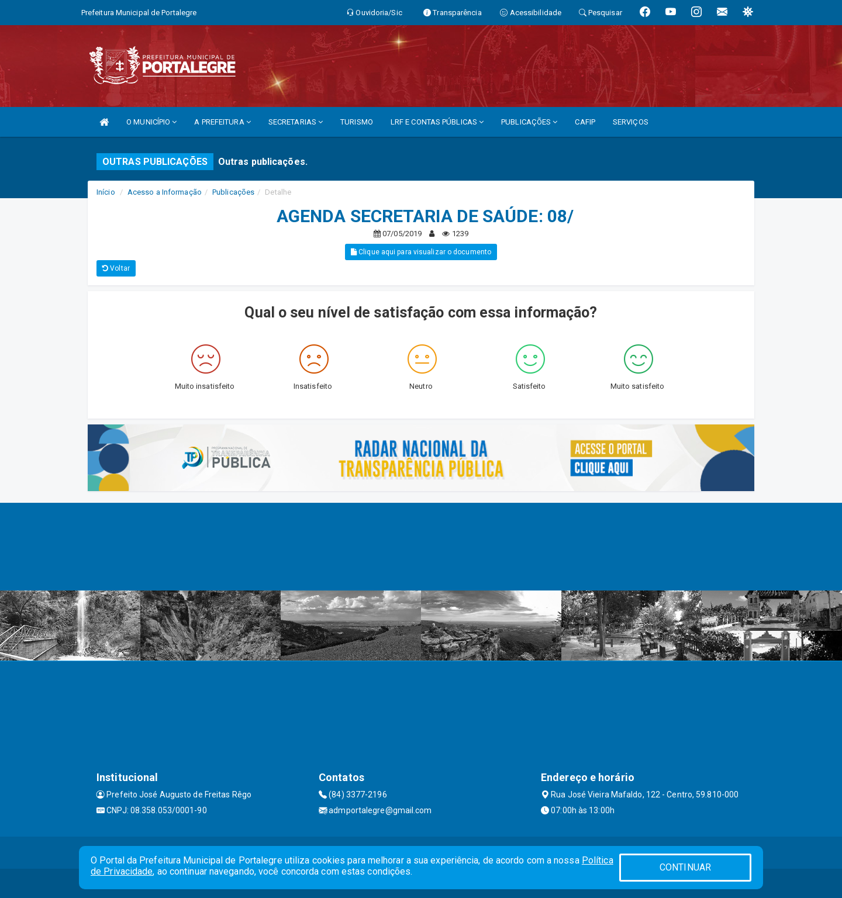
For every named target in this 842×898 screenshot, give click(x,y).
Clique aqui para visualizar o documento (421, 252)
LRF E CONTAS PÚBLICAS (437, 122)
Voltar (116, 268)
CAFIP (585, 122)
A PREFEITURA (222, 122)
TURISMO (356, 122)
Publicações (233, 192)
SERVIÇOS (630, 122)
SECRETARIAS (295, 122)
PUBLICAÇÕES (529, 122)
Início (105, 192)
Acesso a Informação (164, 192)
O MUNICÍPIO (151, 122)
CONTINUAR (685, 867)
